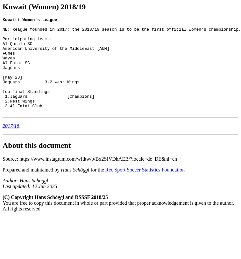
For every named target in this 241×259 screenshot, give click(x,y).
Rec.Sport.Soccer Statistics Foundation (145, 189)
